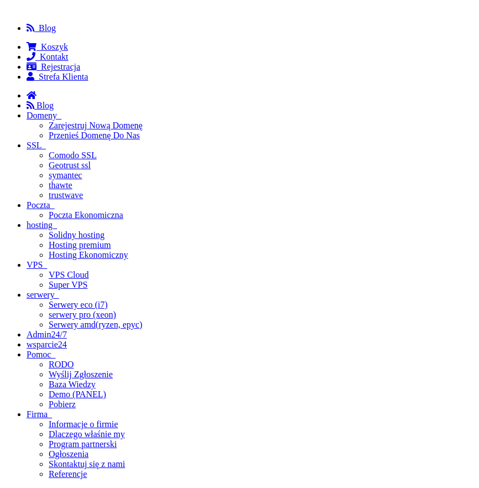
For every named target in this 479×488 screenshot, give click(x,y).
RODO (61, 364)
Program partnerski (83, 444)
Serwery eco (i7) (78, 304)
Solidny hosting (77, 235)
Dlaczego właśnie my (87, 434)
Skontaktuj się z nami (87, 464)
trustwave (66, 195)
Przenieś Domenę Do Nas (94, 135)
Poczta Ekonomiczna (86, 215)
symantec (65, 175)
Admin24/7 (47, 334)
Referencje (68, 474)
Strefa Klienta (57, 76)
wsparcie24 (47, 344)
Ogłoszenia (68, 454)
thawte (60, 185)
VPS (37, 264)
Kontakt (48, 56)
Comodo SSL (73, 155)
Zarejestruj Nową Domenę (96, 125)
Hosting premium (80, 245)
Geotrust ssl (70, 165)
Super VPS (68, 284)
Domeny (44, 115)
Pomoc (41, 354)
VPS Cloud (68, 274)
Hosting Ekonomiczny (88, 254)
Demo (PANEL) (77, 394)
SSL (36, 145)
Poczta (41, 205)
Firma (39, 414)
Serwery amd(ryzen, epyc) (95, 324)
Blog (41, 28)
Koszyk (47, 46)
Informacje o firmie (83, 424)
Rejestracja (53, 66)
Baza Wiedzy (72, 384)
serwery (43, 294)
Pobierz (62, 404)
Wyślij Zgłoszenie (81, 374)
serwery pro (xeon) (82, 314)
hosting (42, 225)
